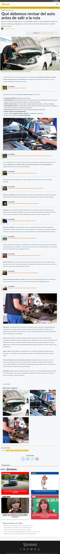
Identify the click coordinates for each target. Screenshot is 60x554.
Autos (7, 450)
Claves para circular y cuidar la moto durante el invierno (22, 288)
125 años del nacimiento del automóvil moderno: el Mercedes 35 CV (25, 188)
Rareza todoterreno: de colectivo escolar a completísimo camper (18, 527)
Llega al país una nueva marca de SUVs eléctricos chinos (22, 173)
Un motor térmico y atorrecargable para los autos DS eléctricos (23, 255)
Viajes (11, 450)
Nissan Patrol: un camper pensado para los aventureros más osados (18, 525)
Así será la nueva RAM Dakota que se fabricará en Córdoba (23, 203)
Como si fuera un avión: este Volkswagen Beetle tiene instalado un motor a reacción (22, 531)
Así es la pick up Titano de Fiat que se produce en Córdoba (22, 272)
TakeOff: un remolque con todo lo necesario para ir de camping (17, 529)
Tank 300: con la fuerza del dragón (16, 88)
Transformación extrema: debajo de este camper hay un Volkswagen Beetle (20, 533)
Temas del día (6, 8)
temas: (3, 450)
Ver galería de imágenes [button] (8, 28)
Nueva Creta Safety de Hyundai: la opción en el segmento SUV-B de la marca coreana (29, 155)
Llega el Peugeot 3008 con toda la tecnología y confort (21, 220)
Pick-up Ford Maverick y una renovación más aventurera (22, 238)
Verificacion (25, 450)
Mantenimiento (18, 450)
